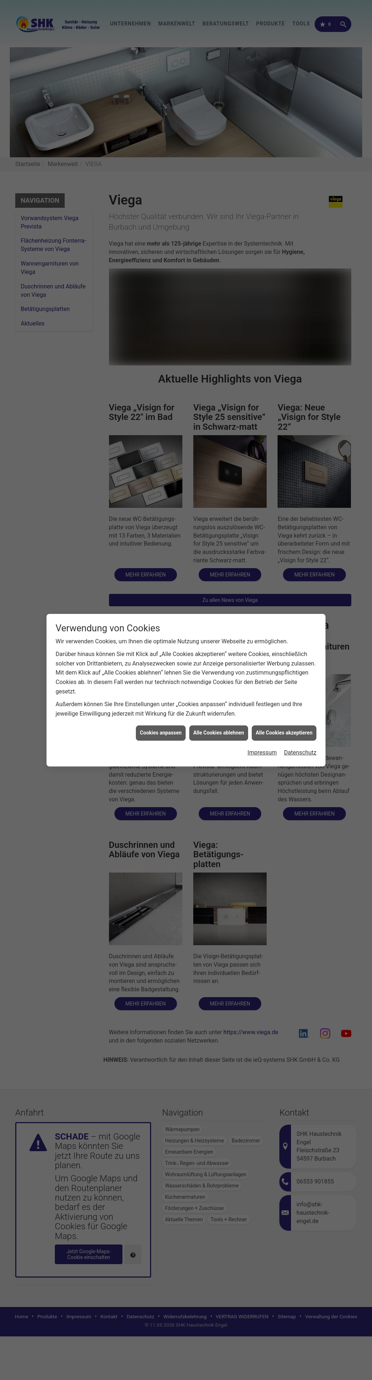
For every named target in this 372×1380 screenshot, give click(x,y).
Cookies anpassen (161, 733)
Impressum (262, 752)
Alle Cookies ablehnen (218, 733)
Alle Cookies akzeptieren (284, 733)
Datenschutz (300, 752)
